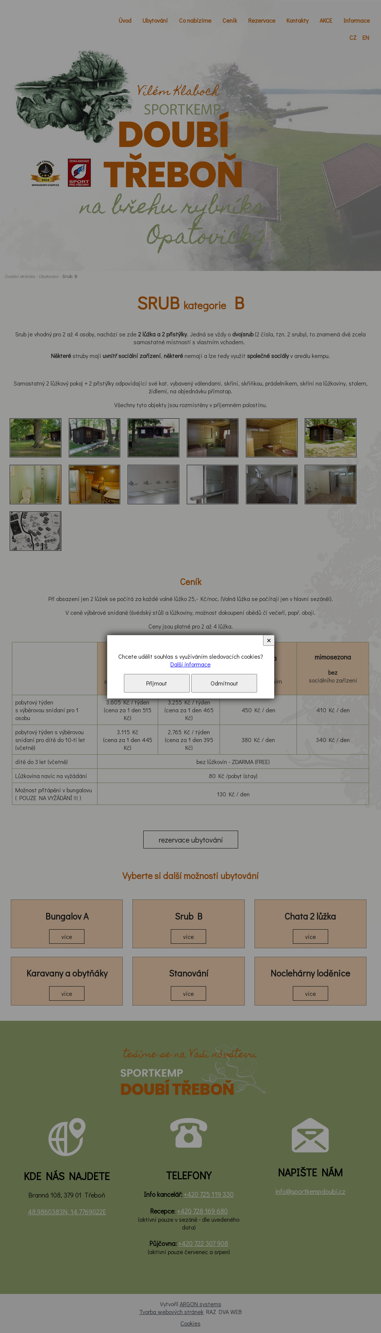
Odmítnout (224, 683)
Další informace (190, 664)
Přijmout (156, 683)
